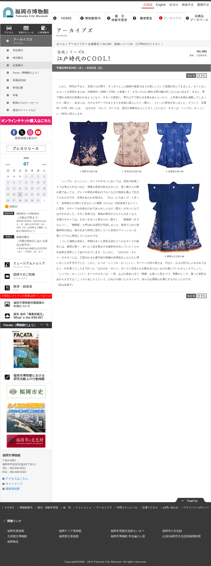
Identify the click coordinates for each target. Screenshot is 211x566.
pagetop (190, 500)
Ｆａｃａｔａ (83, 507)
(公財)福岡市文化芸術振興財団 (181, 536)
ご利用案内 (43, 29)
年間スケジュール (127, 507)
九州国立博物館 (17, 536)
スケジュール (26, 29)
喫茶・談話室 (26, 288)
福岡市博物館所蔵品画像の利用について (26, 304)
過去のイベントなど (24, 110)
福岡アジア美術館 (70, 530)
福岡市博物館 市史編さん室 (128, 536)
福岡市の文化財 (172, 530)
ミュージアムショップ (26, 264)
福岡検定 (13, 541)
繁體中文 (203, 4)
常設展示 (18, 50)
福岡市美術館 (15, 530)
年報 (15, 95)
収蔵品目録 (19, 80)
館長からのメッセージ (26, 102)
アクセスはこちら (17, 478)
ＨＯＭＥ (9, 507)
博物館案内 (92, 18)
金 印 (67, 507)
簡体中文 (188, 4)
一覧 (46, 325)
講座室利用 (13, 488)
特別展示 (18, 57)
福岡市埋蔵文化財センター (127, 530)
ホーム (65, 18)
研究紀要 (18, 87)
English (161, 4)
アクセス (8, 29)
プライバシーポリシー (196, 507)
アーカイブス (171, 18)
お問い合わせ (170, 507)
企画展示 (93, 44)
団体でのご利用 (26, 276)
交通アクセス (150, 507)
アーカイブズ (76, 44)
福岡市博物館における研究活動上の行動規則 (26, 377)
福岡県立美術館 (69, 536)
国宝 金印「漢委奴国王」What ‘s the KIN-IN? (26, 316)
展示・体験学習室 (118, 18)
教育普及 (145, 18)
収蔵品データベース (198, 18)
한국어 (173, 4)
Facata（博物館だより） (26, 72)
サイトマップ (14, 483)
